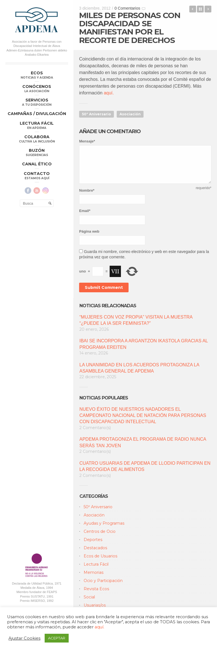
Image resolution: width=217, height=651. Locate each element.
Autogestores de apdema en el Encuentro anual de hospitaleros (208, 9)
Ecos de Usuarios (100, 556)
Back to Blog (200, 9)
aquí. (108, 92)
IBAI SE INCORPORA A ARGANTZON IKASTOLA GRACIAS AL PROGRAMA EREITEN (143, 343)
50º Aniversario (96, 114)
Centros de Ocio (100, 531)
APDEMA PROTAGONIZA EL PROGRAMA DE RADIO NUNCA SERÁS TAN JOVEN (142, 442)
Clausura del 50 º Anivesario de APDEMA (192, 9)
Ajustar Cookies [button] (24, 638)
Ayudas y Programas (104, 523)
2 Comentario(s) (95, 427)
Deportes (93, 539)
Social (89, 597)
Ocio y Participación (103, 580)
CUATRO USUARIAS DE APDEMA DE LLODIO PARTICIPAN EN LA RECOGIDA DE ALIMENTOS (145, 466)
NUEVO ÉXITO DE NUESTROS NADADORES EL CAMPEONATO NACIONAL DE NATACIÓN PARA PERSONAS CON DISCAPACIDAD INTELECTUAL (142, 415)
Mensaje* (87, 141)
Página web (89, 231)
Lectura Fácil (96, 564)
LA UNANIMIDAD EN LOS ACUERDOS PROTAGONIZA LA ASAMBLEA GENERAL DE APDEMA (139, 367)
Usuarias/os (95, 605)
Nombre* (86, 190)
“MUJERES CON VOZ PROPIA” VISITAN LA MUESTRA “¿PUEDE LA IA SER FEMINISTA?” (135, 320)
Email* (84, 211)
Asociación (130, 114)
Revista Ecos (96, 588)
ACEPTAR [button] (56, 638)
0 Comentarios (127, 8)
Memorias (93, 572)
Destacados (95, 547)
